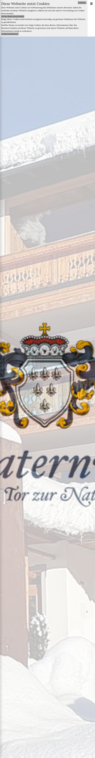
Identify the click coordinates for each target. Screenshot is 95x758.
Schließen (82, 3)
